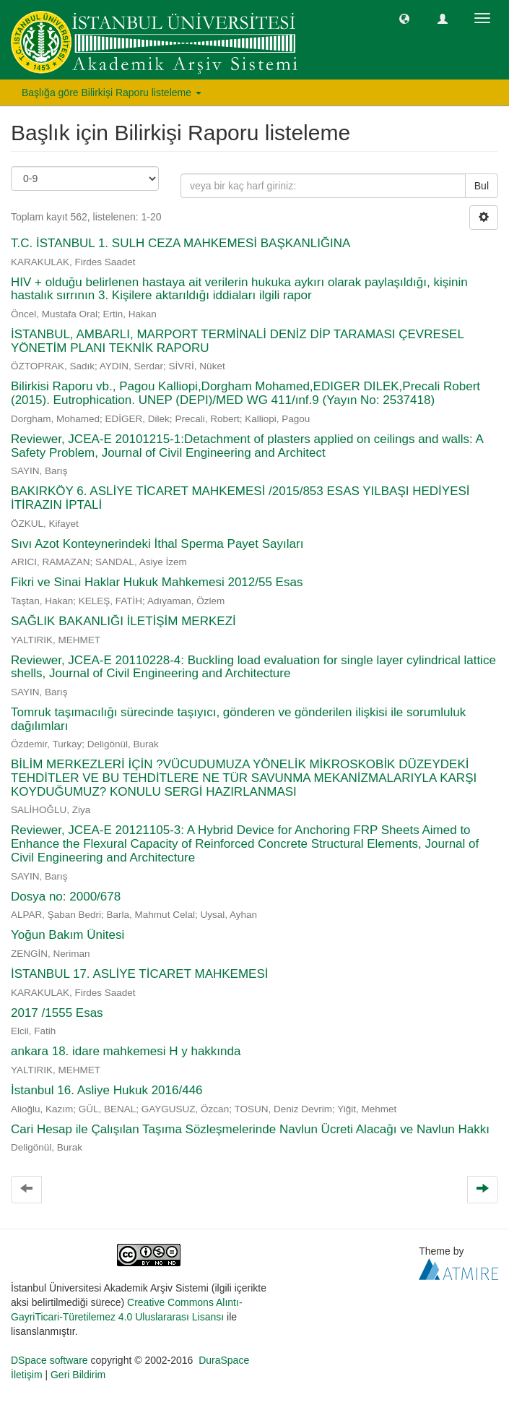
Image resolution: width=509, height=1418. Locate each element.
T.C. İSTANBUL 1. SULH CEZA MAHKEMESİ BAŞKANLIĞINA (180, 243)
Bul (481, 186)
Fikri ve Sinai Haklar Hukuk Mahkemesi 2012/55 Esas (157, 582)
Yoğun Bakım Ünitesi (67, 935)
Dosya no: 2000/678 (66, 896)
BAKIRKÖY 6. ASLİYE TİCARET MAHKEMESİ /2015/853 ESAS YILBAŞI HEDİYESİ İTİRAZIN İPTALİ (240, 498)
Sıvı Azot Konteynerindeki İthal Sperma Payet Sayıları (157, 544)
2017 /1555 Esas (57, 1013)
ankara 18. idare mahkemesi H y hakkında (125, 1051)
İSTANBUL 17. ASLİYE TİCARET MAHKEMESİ (140, 974)
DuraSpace (224, 1360)
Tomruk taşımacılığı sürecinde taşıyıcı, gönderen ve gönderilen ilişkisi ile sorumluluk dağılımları (238, 719)
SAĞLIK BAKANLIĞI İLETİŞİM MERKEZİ (123, 621)
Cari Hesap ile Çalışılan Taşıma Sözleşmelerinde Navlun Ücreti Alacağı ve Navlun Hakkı (250, 1129)
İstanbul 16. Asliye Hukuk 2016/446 (107, 1090)
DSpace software (49, 1360)
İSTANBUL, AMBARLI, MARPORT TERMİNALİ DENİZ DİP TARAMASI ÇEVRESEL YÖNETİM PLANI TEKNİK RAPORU (237, 341)
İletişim (27, 1374)
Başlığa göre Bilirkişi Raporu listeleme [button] (111, 92)
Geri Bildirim (78, 1374)
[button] (404, 18)
